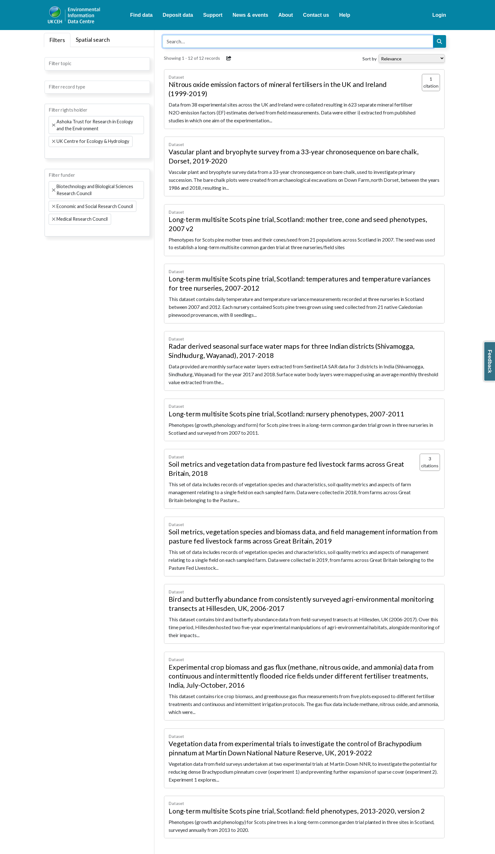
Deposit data (178, 15)
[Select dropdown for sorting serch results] (412, 58)
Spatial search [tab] (93, 39)
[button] (229, 58)
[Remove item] (53, 125)
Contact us (316, 15)
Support (212, 15)
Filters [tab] (57, 40)
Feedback (489, 361)
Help (344, 15)
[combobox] (97, 64)
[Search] (439, 41)
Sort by (369, 58)
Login (439, 15)
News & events (250, 15)
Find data (141, 15)
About (285, 15)
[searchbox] (50, 63)
